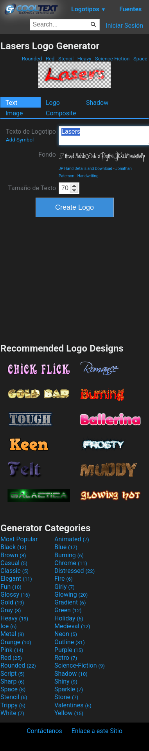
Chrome (70, 563)
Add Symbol (20, 140)
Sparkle (68, 689)
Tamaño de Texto (32, 188)
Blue (65, 547)
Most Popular (19, 539)
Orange (15, 642)
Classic (14, 570)
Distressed (74, 570)
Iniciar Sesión (124, 25)
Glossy (15, 594)
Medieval (72, 626)
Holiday (68, 618)
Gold (12, 602)
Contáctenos (44, 731)
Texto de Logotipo (31, 135)
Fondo (47, 154)
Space (140, 59)
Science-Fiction (112, 59)
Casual (13, 563)
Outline (69, 642)
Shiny (65, 681)
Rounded (32, 59)
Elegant (16, 578)
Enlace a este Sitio (97, 731)
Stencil (66, 59)
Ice (8, 626)
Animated (71, 539)
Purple (68, 650)
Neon (65, 634)
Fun (11, 586)
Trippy (12, 705)
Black (13, 547)
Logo (53, 102)
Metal (12, 634)
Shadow (97, 102)
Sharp (12, 681)
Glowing (71, 594)
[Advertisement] (74, 279)
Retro (65, 657)
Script (12, 673)
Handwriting (88, 176)
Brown (13, 555)
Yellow (68, 713)
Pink (11, 650)
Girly (64, 586)
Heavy (84, 59)
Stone (66, 697)
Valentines (73, 705)
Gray (10, 610)
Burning (69, 555)
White (12, 713)
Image (14, 113)
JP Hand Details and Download (85, 168)
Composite (61, 113)
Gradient (70, 602)
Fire (63, 578)
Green (68, 610)
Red (50, 59)
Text (11, 102)
